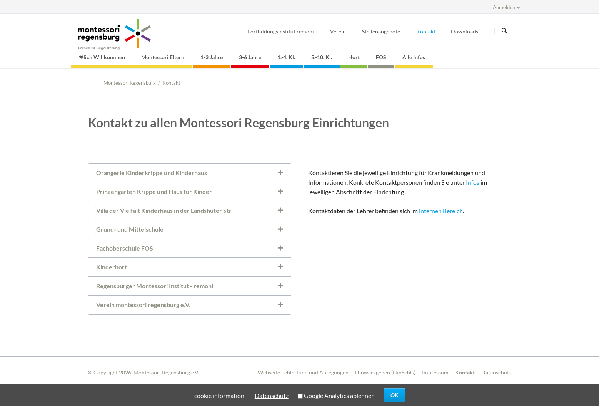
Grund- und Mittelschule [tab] (130, 229)
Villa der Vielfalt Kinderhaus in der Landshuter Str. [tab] (164, 210)
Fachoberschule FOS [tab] (124, 248)
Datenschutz (496, 372)
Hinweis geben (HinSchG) (385, 372)
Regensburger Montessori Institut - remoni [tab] (154, 285)
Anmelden (504, 7)
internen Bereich (441, 210)
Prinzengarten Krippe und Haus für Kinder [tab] (154, 191)
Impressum (435, 372)
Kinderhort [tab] (111, 267)
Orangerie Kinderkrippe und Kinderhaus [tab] (151, 172)
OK (394, 395)
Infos (472, 182)
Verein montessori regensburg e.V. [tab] (143, 304)
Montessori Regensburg (129, 83)
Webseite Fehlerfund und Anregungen (303, 372)
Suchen (504, 31)
